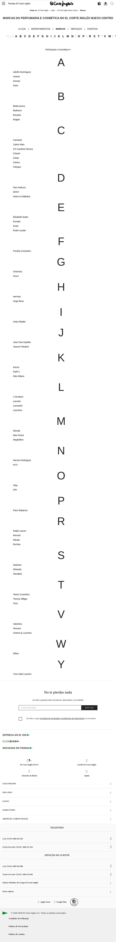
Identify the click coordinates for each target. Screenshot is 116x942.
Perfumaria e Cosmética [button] (58, 49)
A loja (22, 28)
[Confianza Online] (74, 902)
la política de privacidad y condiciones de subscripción (62, 718)
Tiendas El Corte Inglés (19, 3)
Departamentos (40, 29)
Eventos (92, 29)
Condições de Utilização (19, 918)
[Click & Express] (16, 735)
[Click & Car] (11, 741)
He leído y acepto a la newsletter (61, 718)
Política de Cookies (17, 934)
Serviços (76, 29)
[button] (3, 3)
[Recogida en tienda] (17, 747)
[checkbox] (20, 719)
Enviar (89, 707)
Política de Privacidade (18, 926)
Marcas (60, 29)
